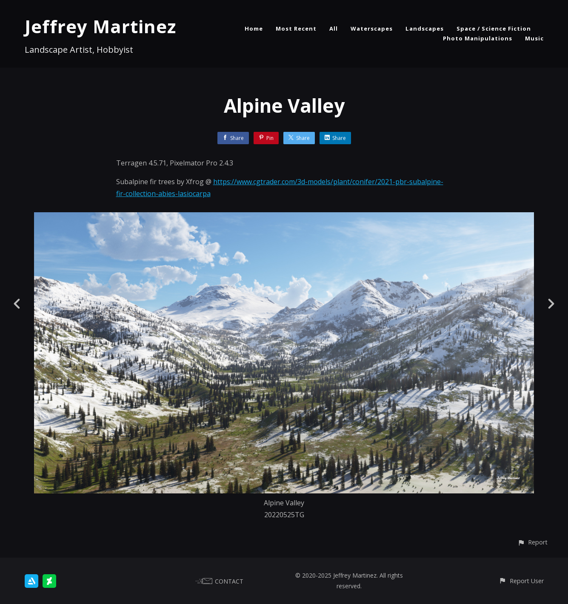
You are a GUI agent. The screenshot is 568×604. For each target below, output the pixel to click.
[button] (532, 542)
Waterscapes (372, 28)
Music (534, 38)
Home (254, 28)
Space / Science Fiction (494, 28)
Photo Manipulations (477, 38)
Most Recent (296, 28)
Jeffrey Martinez (100, 26)
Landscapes (424, 28)
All (333, 28)
